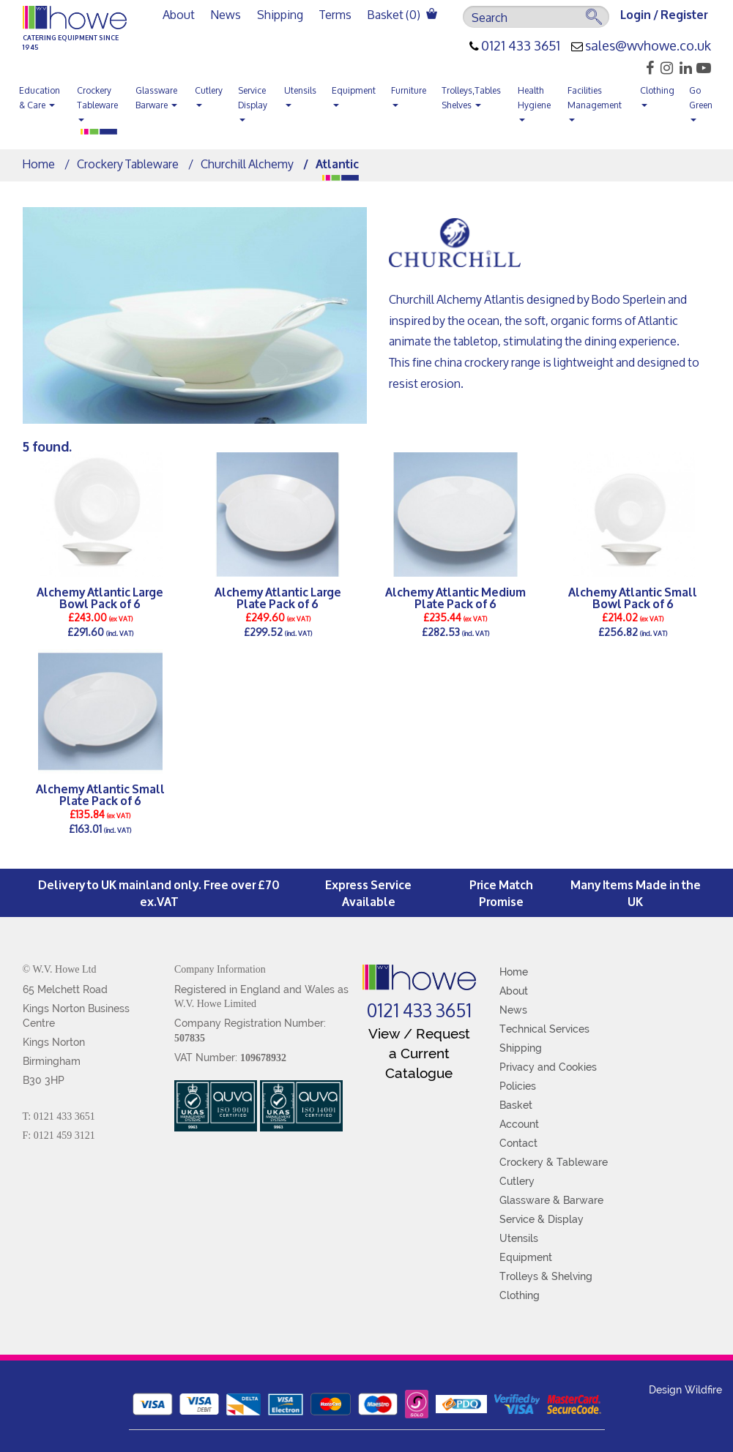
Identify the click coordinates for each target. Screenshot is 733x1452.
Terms (335, 14)
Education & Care (39, 97)
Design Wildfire (685, 1390)
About (179, 14)
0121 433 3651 (520, 46)
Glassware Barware (156, 97)
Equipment (354, 94)
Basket (515, 1105)
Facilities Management (595, 101)
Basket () (402, 14)
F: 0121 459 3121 (59, 1135)
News (226, 14)
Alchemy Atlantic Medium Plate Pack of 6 (455, 597)
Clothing (657, 94)
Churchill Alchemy (247, 163)
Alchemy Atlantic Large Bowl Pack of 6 (100, 597)
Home (39, 163)
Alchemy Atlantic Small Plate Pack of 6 (100, 794)
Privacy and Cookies (548, 1067)
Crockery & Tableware (553, 1162)
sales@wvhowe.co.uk (648, 46)
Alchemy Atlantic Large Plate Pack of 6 (278, 597)
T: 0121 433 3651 (59, 1116)
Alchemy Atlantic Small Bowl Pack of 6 (632, 597)
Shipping (280, 14)
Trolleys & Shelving (545, 1276)
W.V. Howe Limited (215, 1003)
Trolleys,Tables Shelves (471, 97)
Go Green (700, 101)
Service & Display (541, 1219)
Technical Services (544, 1029)
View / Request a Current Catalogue (419, 1053)
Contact (518, 1143)
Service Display (252, 101)
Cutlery (209, 94)
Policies (517, 1086)
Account (519, 1124)
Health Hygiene (534, 101)
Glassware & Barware (551, 1200)
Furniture (408, 94)
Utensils (300, 94)
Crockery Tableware (97, 101)
